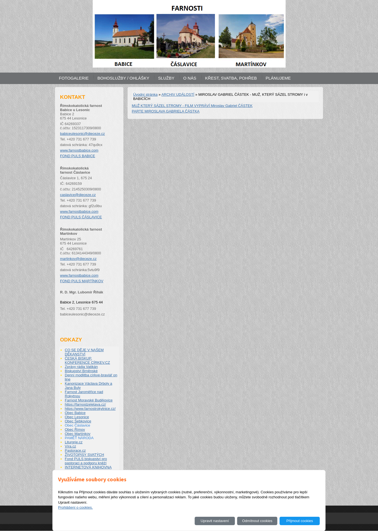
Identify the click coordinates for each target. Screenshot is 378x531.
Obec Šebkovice (78, 421)
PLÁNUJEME (278, 78)
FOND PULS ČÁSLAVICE (81, 217)
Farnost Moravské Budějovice (89, 400)
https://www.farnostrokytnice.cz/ (90, 408)
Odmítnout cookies (257, 521)
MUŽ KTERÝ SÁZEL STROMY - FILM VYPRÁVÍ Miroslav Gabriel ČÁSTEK (192, 106)
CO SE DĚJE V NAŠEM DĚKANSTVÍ (84, 352)
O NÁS (189, 78)
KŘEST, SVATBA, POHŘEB (231, 78)
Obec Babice (75, 413)
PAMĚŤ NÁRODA (79, 438)
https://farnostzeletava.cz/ (85, 404)
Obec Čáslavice (77, 425)
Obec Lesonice (77, 417)
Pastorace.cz (75, 450)
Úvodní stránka (145, 94)
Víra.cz (70, 446)
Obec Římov (75, 429)
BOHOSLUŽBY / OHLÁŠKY (123, 78)
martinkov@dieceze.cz (78, 259)
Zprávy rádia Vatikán (81, 367)
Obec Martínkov (77, 434)
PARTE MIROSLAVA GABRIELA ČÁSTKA (166, 111)
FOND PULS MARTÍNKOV (81, 281)
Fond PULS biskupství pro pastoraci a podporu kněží (86, 461)
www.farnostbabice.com (79, 150)
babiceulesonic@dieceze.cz (82, 133)
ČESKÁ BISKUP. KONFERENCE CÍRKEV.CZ (87, 360)
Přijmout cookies (299, 521)
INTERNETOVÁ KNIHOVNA (88, 467)
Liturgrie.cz (74, 442)
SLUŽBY (166, 78)
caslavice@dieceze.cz (78, 195)
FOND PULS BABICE (77, 156)
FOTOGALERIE (73, 78)
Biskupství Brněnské (81, 371)
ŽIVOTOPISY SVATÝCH (84, 455)
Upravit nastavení (215, 521)
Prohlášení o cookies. (75, 507)
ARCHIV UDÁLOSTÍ (177, 94)
